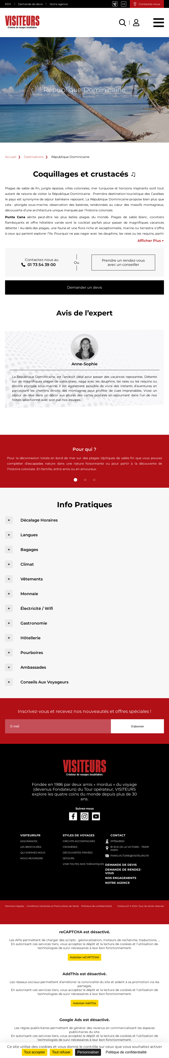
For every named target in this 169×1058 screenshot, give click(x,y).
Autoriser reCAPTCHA (84, 957)
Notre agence (59, 4)
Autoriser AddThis (84, 1003)
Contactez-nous (149, 4)
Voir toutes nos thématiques (83, 864)
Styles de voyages (78, 835)
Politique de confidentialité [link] (126, 1052)
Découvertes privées (78, 852)
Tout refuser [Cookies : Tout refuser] (61, 1052)
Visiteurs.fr (30, 835)
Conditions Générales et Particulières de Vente (53, 906)
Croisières (70, 846)
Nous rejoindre (31, 858)
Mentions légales (14, 906)
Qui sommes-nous (32, 852)
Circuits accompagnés (79, 841)
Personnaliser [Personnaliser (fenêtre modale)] (88, 1052)
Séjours (68, 858)
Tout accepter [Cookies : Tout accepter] (34, 1052)
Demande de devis (30, 4)
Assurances (28, 841)
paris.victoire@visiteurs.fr (125, 4)
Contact (117, 835)
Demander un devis (84, 287)
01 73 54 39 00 (116, 4)
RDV (8, 4)
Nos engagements (120, 878)
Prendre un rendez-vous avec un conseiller (123, 262)
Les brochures (30, 846)
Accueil (10, 157)
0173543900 (117, 841)
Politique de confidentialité (96, 906)
